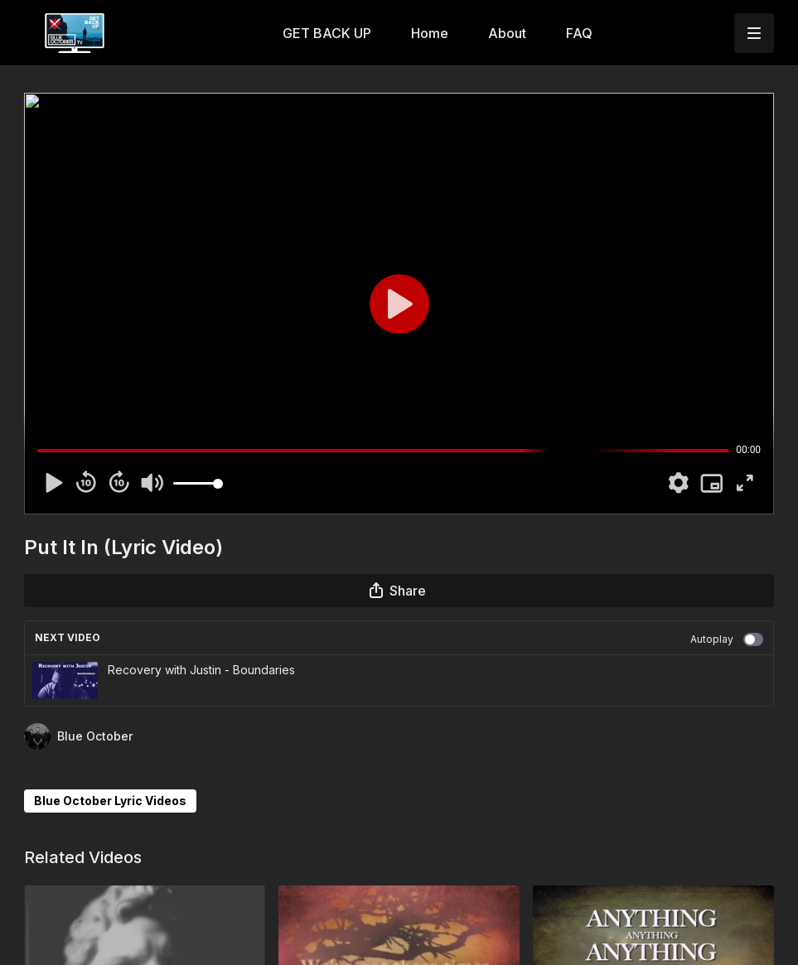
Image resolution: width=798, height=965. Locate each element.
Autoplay (726, 639)
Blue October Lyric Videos (110, 801)
